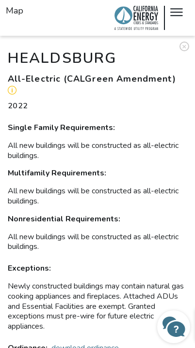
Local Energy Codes (136, 18)
